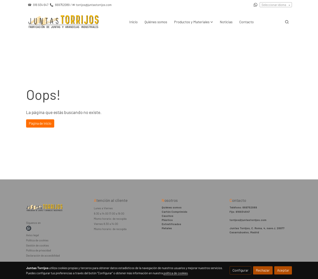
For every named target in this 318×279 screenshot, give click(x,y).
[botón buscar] (286, 22)
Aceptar (283, 270)
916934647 (243, 211)
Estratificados (171, 224)
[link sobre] (57, 208)
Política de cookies (37, 240)
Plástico (167, 220)
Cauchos (167, 215)
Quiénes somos (172, 207)
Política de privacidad (38, 250)
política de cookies (176, 273)
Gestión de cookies (37, 245)
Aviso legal (32, 235)
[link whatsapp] (255, 4)
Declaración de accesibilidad (43, 255)
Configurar (241, 270)
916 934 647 (40, 5)
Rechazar (263, 270)
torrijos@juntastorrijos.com (94, 5)
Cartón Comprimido (174, 211)
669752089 (62, 5)
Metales (167, 228)
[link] (64, 22)
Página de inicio (40, 123)
